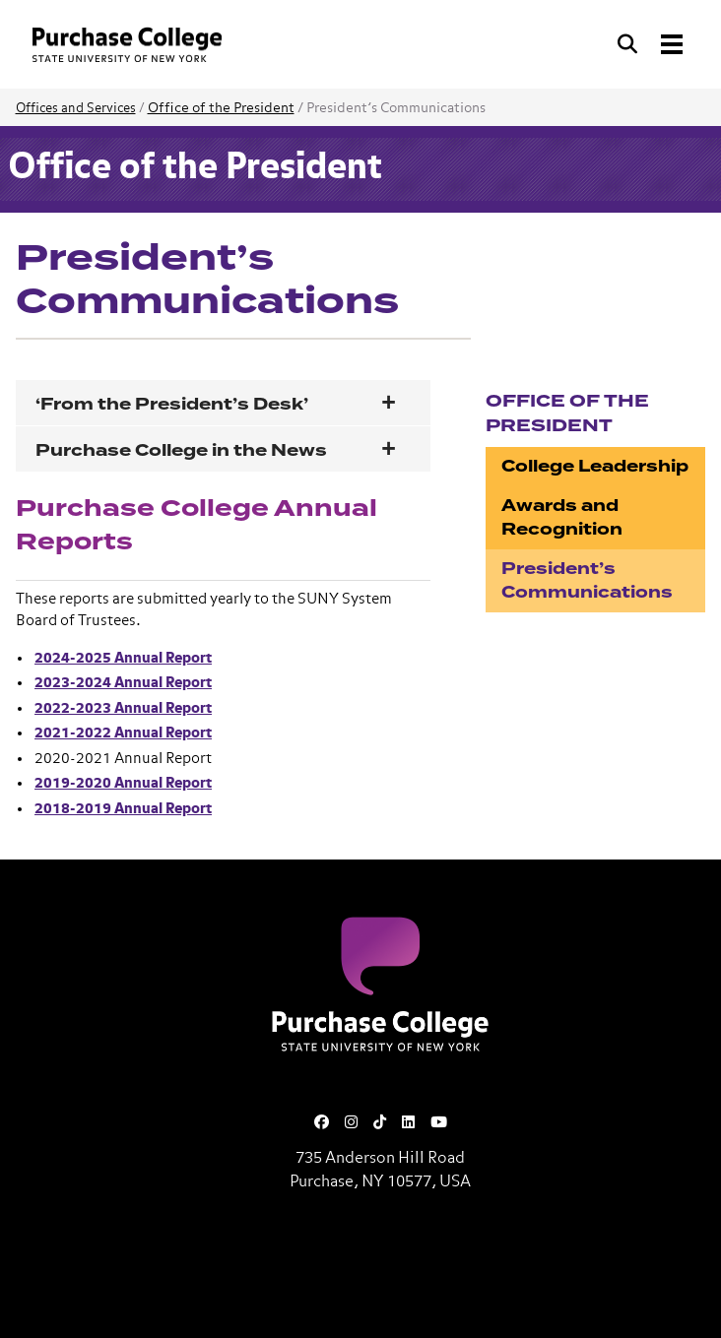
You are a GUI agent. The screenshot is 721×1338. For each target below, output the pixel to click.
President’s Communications (587, 580)
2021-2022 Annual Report (123, 733)
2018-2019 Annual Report (123, 808)
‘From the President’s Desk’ (175, 404)
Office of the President (221, 108)
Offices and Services (76, 108)
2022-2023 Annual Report (123, 708)
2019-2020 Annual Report (123, 783)
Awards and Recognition (562, 517)
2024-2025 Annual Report (123, 658)
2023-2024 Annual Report (123, 682)
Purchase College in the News (181, 450)
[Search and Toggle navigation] (652, 44)
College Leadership (594, 466)
